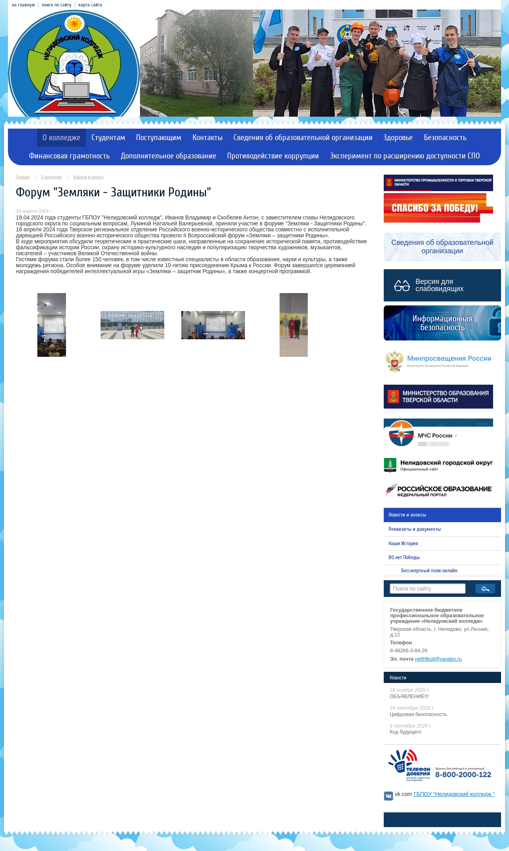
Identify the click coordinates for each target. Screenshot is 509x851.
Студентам (108, 137)
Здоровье (398, 137)
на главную (23, 5)
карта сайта (90, 5)
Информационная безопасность (442, 323)
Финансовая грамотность (69, 155)
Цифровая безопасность (418, 714)
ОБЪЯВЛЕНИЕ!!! (409, 696)
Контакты (207, 137)
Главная (22, 177)
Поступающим (158, 137)
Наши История (403, 543)
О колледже (61, 137)
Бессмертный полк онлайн (429, 570)
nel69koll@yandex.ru (438, 659)
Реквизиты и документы (415, 529)
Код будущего (406, 732)
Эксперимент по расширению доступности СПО (405, 155)
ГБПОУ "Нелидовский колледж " (454, 794)
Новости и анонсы (88, 177)
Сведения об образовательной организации (303, 137)
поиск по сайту (57, 5)
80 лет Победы (404, 557)
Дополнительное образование (168, 155)
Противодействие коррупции (273, 155)
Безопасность (445, 137)
